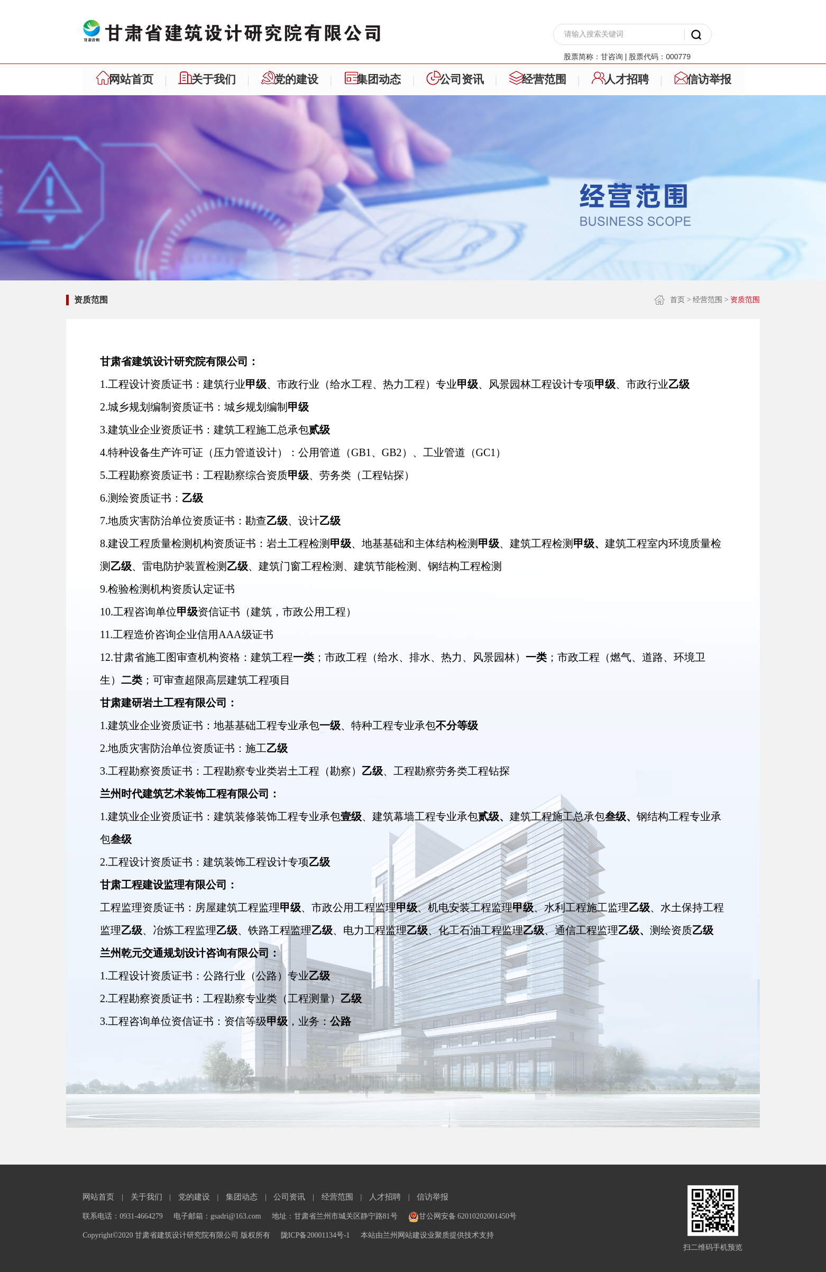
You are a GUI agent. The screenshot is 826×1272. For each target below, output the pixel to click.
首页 (677, 300)
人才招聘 (385, 1197)
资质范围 (91, 299)
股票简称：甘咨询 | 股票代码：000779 (627, 57)
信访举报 (432, 1197)
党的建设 (194, 1197)
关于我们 (146, 1197)
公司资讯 (289, 1197)
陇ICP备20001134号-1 (315, 1235)
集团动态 (242, 1197)
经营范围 (707, 300)
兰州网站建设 (405, 1235)
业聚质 (438, 1235)
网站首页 (98, 1197)
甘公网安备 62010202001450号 (462, 1216)
